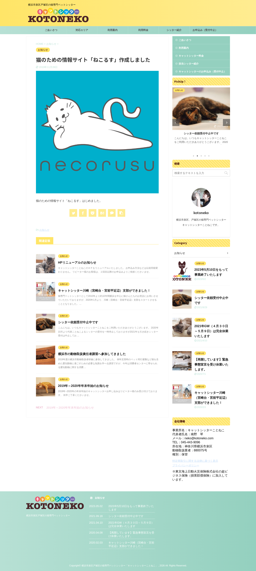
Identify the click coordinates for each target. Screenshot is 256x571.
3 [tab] (201, 156)
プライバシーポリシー (185, 465)
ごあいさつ (51, 30)
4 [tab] (205, 156)
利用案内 (113, 30)
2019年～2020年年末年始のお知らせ (83, 385)
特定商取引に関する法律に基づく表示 (195, 460)
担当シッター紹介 (189, 63)
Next (226, 122)
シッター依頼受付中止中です (78, 322)
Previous (175, 122)
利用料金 (143, 30)
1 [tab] (193, 156)
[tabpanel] (201, 119)
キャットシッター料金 (191, 55)
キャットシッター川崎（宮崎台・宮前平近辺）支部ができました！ (104, 290)
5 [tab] (209, 156)
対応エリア (82, 30)
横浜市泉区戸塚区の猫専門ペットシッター (48, 515)
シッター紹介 (174, 30)
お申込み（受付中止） (205, 30)
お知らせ (44, 229)
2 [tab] (197, 156)
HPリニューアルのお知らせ (77, 262)
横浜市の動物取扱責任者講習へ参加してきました (92, 354)
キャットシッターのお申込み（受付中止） (202, 71)
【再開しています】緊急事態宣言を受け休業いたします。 (211, 364)
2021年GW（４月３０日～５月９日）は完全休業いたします (211, 331)
